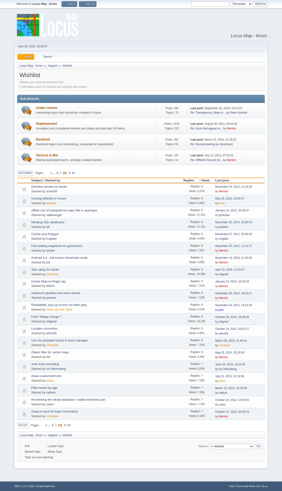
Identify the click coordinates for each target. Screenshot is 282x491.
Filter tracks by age (44, 388)
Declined (43, 139)
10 (73, 173)
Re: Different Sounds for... (206, 160)
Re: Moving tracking (202, 144)
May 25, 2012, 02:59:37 (229, 198)
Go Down (25, 173)
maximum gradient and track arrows (55, 293)
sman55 (51, 191)
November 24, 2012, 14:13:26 (233, 305)
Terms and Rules (246, 486)
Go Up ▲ (262, 486)
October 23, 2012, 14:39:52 (232, 400)
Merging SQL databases (47, 222)
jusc (221, 309)
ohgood (223, 274)
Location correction (44, 328)
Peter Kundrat (238, 112)
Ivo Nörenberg (56, 368)
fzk (48, 262)
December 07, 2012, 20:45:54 (233, 234)
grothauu (224, 215)
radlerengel (54, 215)
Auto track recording (45, 364)
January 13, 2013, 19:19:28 (232, 281)
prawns (223, 227)
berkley (51, 203)
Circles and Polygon (45, 234)
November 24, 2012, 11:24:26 (233, 186)
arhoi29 (51, 333)
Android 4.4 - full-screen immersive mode (59, 257)
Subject (36, 180)
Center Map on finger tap (48, 281)
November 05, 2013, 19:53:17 (233, 293)
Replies (191, 180)
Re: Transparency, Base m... (207, 112)
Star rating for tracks (45, 269)
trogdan (51, 238)
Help (231, 486)
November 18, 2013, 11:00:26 (233, 257)
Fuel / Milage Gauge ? (46, 316)
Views (205, 180)
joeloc (50, 380)
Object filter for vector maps (50, 352)
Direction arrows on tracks (49, 186)
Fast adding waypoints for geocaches (56, 246)
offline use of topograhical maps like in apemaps (64, 210)
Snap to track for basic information (54, 411)
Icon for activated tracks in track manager (59, 340)
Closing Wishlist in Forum (48, 198)
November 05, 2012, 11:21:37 (233, 246)
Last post (222, 180)
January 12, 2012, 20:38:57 (232, 210)
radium (51, 392)
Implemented (46, 123)
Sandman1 (226, 144)
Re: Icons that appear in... (206, 128)
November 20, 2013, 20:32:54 (233, 222)
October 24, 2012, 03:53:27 (232, 329)
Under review (46, 108)
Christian (52, 274)
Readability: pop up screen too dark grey (59, 305)
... (54, 173)
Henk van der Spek (59, 309)
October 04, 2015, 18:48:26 (232, 317)
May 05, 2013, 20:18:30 (229, 352)
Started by (52, 180)
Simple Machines (45, 486)
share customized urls (46, 376)
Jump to (203, 446)
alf (47, 227)
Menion (231, 128)
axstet (50, 250)
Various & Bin (47, 155)
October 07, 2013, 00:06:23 (232, 411)
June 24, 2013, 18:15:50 (230, 364)
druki (222, 203)
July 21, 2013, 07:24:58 (229, 376)
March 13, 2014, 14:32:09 (231, 388)
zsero (50, 404)
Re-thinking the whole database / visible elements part (68, 399)
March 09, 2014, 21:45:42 (231, 340)
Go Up (23, 425)
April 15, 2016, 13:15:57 (230, 269)
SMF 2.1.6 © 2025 (24, 486)
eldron (50, 286)
